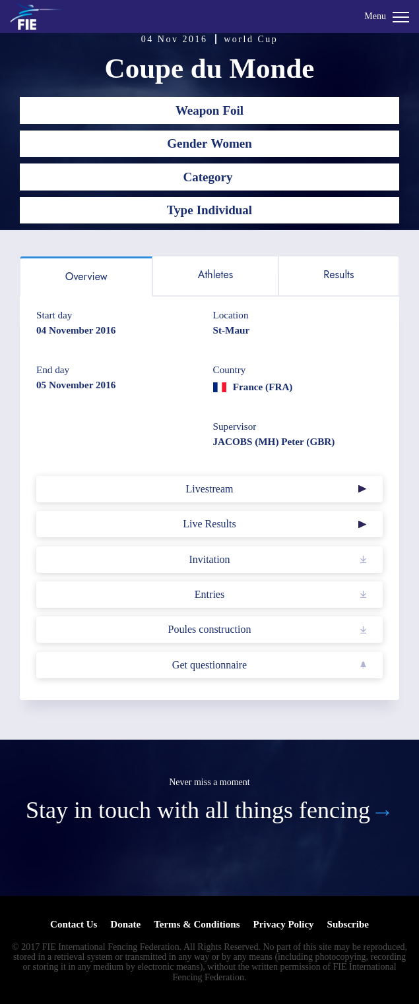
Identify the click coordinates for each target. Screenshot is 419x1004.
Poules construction (209, 629)
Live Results (209, 523)
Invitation (209, 559)
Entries (209, 594)
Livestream (210, 488)
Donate (125, 924)
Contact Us (73, 924)
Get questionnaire (209, 664)
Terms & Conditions (197, 924)
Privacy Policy (283, 924)
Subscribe (348, 924)
